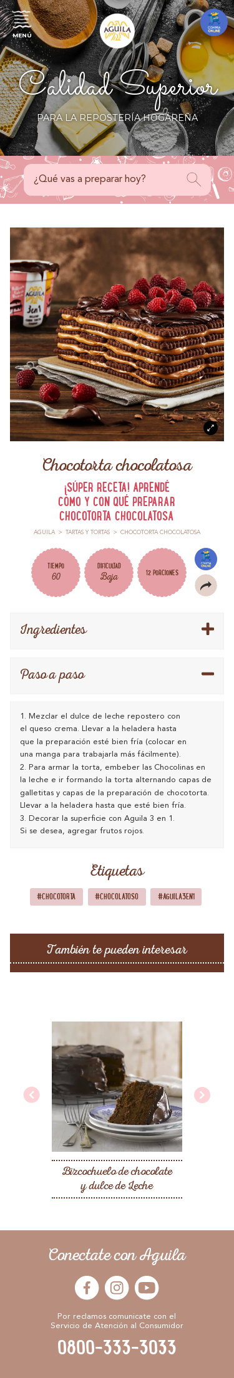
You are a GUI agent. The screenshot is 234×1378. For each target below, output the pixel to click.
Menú (21, 22)
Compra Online (206, 559)
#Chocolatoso (117, 896)
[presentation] (32, 1096)
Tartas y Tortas (88, 532)
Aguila (44, 532)
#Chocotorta (56, 896)
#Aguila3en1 (176, 896)
